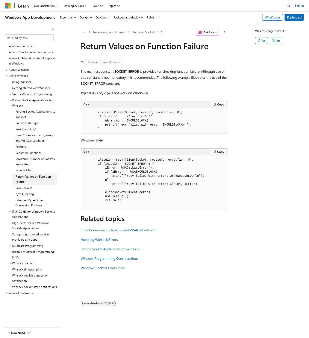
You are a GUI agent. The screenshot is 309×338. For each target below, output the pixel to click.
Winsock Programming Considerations (109, 258)
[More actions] (224, 32)
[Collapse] (52, 29)
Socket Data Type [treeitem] (26, 123)
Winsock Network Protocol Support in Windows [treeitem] (32, 61)
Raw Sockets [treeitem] (23, 188)
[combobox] (29, 37)
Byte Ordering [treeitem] (24, 194)
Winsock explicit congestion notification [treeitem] (30, 278)
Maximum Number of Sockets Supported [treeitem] (35, 161)
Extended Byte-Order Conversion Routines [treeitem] (29, 202)
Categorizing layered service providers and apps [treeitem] (30, 237)
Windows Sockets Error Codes (103, 268)
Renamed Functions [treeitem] (28, 153)
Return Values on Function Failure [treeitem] (33, 179)
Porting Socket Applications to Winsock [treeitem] (35, 114)
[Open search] (289, 6)
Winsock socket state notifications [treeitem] (34, 287)
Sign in (299, 5)
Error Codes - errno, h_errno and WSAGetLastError (118, 230)
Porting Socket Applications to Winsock (110, 249)
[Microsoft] (8, 6)
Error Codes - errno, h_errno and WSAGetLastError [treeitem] (34, 138)
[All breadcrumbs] (84, 32)
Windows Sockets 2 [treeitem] (21, 46)
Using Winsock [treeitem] (22, 82)
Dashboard (294, 17)
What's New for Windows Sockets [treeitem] (31, 52)
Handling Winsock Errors (99, 239)
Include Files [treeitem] (23, 170)
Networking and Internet (109, 32)
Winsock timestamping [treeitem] (27, 269)
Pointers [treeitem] (20, 146)
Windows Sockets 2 (145, 32)
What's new (272, 17)
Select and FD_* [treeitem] (25, 129)
